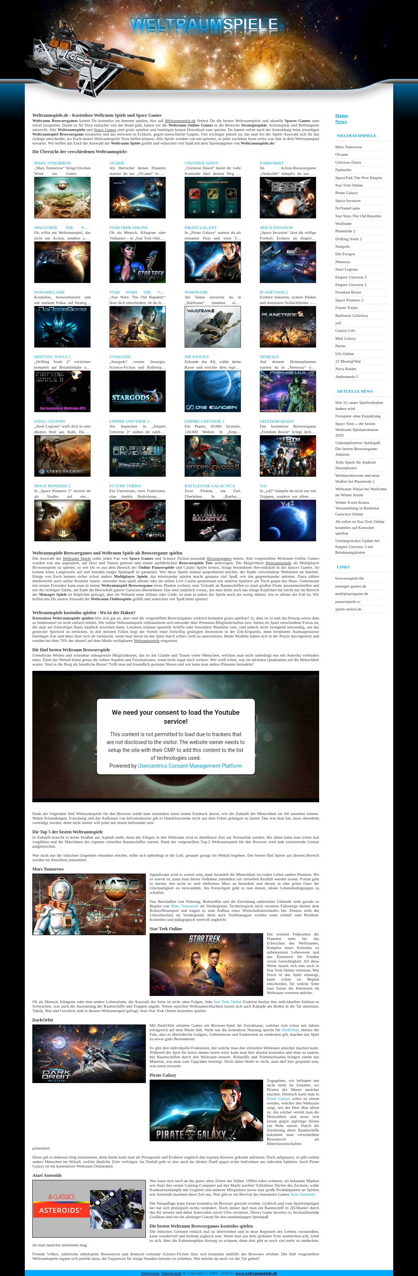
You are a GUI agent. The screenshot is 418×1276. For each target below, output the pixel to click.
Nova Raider (345, 368)
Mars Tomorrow (52, 163)
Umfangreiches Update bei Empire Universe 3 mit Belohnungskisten (357, 546)
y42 (263, 486)
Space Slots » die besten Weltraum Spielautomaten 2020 (356, 429)
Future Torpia (125, 486)
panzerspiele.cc (347, 601)
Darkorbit (272, 163)
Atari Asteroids (302, 1194)
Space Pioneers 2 (52, 486)
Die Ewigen (197, 356)
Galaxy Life (345, 330)
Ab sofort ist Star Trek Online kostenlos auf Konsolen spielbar (360, 527)
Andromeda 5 (346, 376)
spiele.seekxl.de (348, 609)
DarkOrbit (290, 1029)
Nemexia (269, 356)
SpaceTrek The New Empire (358, 177)
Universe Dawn (201, 163)
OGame (116, 163)
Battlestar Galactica (210, 486)
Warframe (196, 292)
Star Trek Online (128, 227)
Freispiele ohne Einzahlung (357, 416)
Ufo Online (344, 353)
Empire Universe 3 (129, 421)
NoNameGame (49, 292)
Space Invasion (276, 227)
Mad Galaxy (345, 338)
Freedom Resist (277, 421)
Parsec (340, 345)
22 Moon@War (348, 361)
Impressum (150, 1273)
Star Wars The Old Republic (358, 216)
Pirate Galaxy (201, 227)
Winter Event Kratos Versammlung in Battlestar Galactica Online (357, 508)
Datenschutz (171, 1273)
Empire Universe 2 (204, 421)
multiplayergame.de (351, 593)
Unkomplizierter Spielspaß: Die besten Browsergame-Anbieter (358, 448)
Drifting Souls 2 (52, 356)
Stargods (120, 356)
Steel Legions (49, 421)
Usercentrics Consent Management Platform (190, 765)
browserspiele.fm (349, 578)
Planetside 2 (274, 292)
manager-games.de (351, 586)
